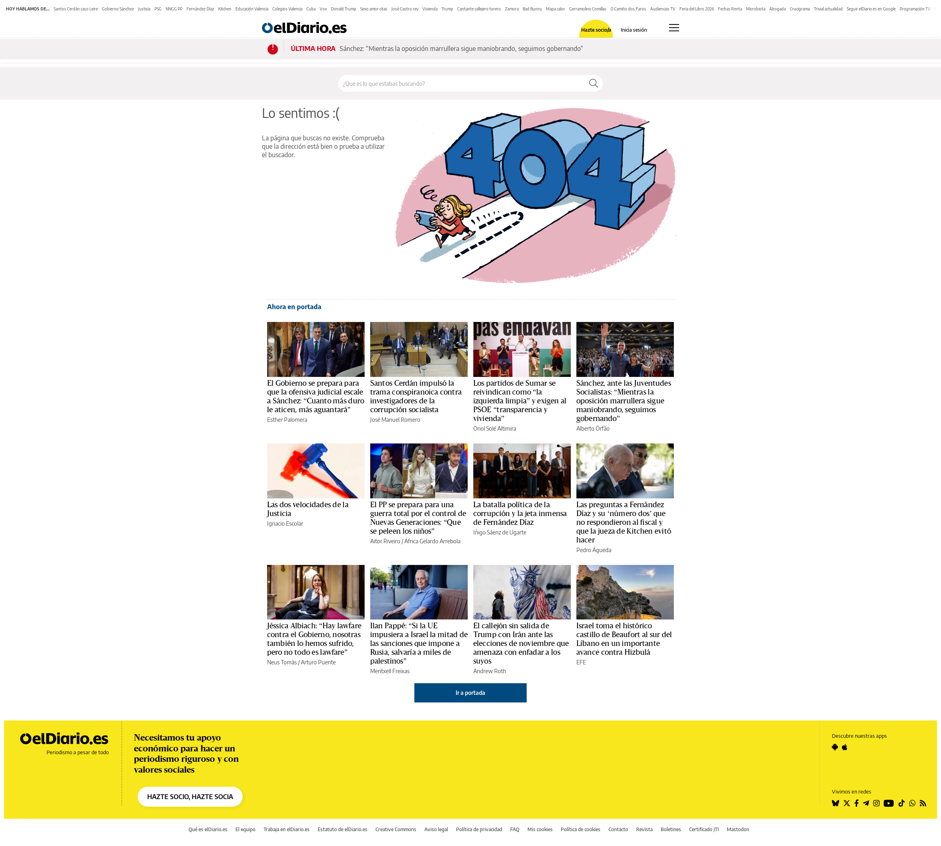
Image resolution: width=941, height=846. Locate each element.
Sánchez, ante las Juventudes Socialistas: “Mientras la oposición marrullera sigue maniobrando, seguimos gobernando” (623, 401)
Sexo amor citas (373, 8)
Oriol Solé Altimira (494, 428)
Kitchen (224, 8)
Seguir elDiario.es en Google (871, 8)
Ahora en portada (294, 307)
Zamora (512, 8)
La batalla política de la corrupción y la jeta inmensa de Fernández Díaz (520, 513)
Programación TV (915, 8)
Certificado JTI (704, 829)
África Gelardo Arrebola (432, 541)
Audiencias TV (662, 8)
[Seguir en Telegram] (866, 803)
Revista (644, 829)
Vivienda (430, 8)
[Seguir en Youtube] (889, 803)
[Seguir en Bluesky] (835, 803)
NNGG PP (174, 8)
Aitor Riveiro (385, 541)
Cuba (311, 8)
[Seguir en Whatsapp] (912, 803)
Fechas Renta (730, 8)
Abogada (777, 8)
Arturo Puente (318, 662)
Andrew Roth (489, 671)
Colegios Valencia (287, 8)
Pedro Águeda (593, 549)
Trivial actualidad (828, 8)
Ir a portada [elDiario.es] (470, 692)
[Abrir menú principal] (674, 27)
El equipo (245, 829)
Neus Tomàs (282, 662)
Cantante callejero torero (479, 8)
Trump (447, 8)
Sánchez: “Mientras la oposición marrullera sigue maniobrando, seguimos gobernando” (461, 49)
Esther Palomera (287, 419)
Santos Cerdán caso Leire (76, 8)
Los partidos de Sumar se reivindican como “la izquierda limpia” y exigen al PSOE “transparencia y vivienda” (519, 401)
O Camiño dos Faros (628, 8)
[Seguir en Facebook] (856, 803)
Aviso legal (436, 829)
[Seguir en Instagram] (876, 803)
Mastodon (738, 829)
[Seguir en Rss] (923, 803)
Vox (323, 8)
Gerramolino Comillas (587, 8)
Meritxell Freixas (390, 671)
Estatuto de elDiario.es (342, 829)
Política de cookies (580, 829)
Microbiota (755, 8)
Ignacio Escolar (285, 523)
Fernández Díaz (200, 8)
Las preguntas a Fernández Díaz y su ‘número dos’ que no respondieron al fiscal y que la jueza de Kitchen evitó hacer (623, 522)
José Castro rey (404, 8)
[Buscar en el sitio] (461, 83)
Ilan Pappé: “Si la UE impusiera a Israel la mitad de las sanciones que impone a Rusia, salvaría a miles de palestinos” (419, 643)
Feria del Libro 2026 (696, 8)
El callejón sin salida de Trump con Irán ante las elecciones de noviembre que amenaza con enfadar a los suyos (521, 643)
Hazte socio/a (596, 30)
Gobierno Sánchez (118, 8)
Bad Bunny (532, 8)
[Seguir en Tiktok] (901, 803)
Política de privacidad (479, 829)
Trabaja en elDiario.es (287, 829)
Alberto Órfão (593, 428)
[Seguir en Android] (835, 747)
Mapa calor (555, 8)
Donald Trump (343, 8)
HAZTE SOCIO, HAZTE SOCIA (190, 797)
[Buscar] (593, 83)
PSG (158, 8)
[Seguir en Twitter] (846, 803)
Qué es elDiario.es (208, 829)
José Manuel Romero (395, 419)
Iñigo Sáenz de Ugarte (499, 532)
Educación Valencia (251, 8)
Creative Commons (395, 829)
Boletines (671, 829)
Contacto (618, 829)
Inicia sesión (634, 30)
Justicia (144, 8)
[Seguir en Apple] (845, 747)
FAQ (514, 829)
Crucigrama (800, 8)
